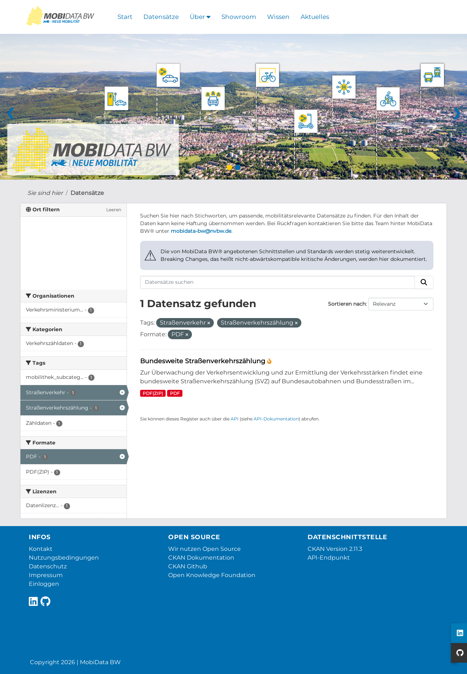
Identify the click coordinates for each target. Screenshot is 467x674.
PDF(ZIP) (153, 393)
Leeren (113, 209)
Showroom (238, 16)
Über (200, 16)
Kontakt (41, 548)
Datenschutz (48, 566)
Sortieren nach (347, 304)
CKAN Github (187, 566)
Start (124, 16)
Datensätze (161, 16)
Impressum (46, 575)
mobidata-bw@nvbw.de (201, 231)
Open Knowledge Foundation (211, 575)
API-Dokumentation (276, 419)
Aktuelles (315, 16)
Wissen (278, 16)
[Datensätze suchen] (277, 282)
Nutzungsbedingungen (64, 557)
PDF (175, 393)
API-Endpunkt (329, 557)
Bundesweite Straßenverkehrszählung (203, 361)
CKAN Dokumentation (201, 557)
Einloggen (44, 583)
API (235, 419)
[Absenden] (423, 282)
